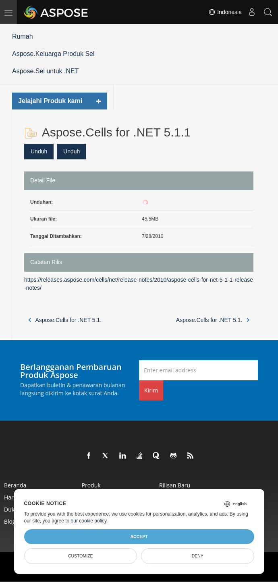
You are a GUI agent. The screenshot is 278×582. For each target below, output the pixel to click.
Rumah (22, 36)
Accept (138, 536)
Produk (91, 485)
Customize (80, 555)
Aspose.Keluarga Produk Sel (53, 53)
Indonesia (225, 12)
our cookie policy (89, 521)
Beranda (15, 485)
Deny (197, 555)
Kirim (151, 390)
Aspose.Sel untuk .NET (45, 71)
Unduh (39, 151)
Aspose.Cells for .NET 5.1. (65, 320)
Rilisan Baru (174, 485)
